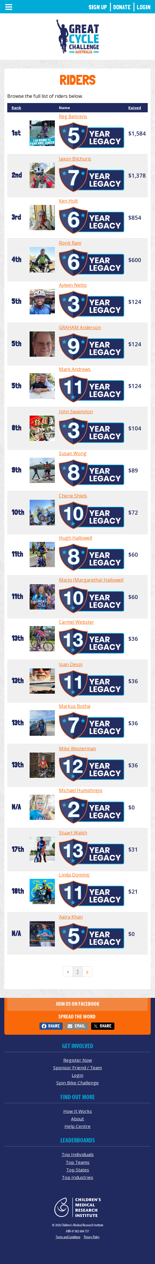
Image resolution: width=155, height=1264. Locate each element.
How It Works (77, 1111)
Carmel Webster (76, 622)
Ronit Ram (70, 243)
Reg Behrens (73, 116)
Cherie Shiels (73, 496)
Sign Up (98, 7)
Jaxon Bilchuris (75, 159)
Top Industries (77, 1177)
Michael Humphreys (80, 790)
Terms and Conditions (68, 1237)
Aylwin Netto (73, 285)
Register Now (77, 1060)
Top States (77, 1170)
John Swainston (76, 411)
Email (80, 1026)
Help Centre (77, 1126)
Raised (134, 107)
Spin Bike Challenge (77, 1083)
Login (144, 7)
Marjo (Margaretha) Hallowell (91, 580)
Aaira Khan (71, 917)
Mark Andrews (75, 369)
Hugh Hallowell (75, 538)
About (77, 1118)
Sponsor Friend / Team (77, 1067)
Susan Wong (72, 453)
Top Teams (77, 1162)
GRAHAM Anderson (80, 327)
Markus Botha (74, 706)
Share (54, 1026)
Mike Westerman (77, 748)
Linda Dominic (74, 875)
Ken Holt (68, 201)
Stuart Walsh (73, 833)
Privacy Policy (92, 1237)
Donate (122, 7)
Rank (16, 107)
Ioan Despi (70, 664)
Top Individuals (78, 1154)
